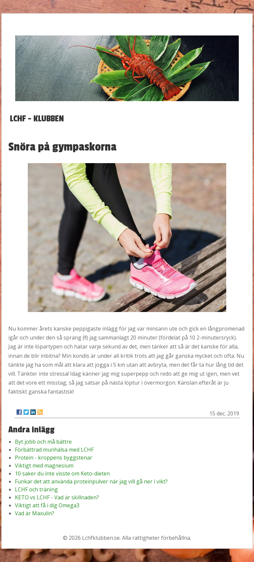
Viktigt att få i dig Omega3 (47, 505)
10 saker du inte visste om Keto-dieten (62, 473)
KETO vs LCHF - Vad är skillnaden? (57, 497)
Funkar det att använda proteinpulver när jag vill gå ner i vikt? (91, 481)
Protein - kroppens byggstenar (53, 457)
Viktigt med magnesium (44, 465)
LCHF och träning (36, 489)
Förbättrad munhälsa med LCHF (54, 449)
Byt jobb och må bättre (43, 441)
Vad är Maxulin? (34, 513)
